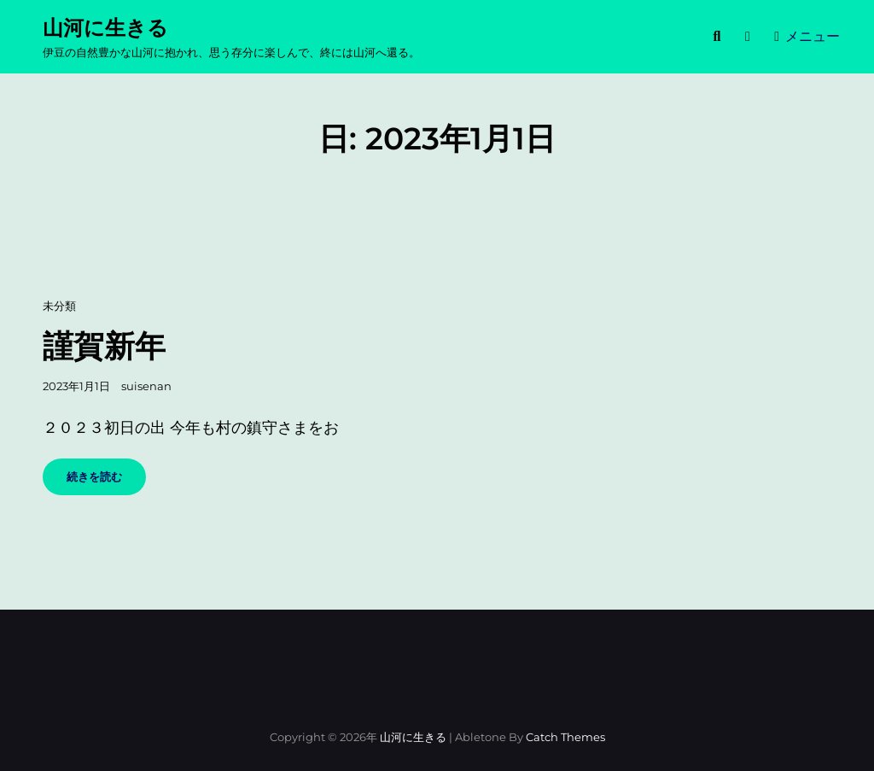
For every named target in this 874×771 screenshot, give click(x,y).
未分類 (59, 305)
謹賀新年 (104, 346)
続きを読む (99, 482)
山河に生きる (105, 27)
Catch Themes (565, 737)
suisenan (146, 386)
